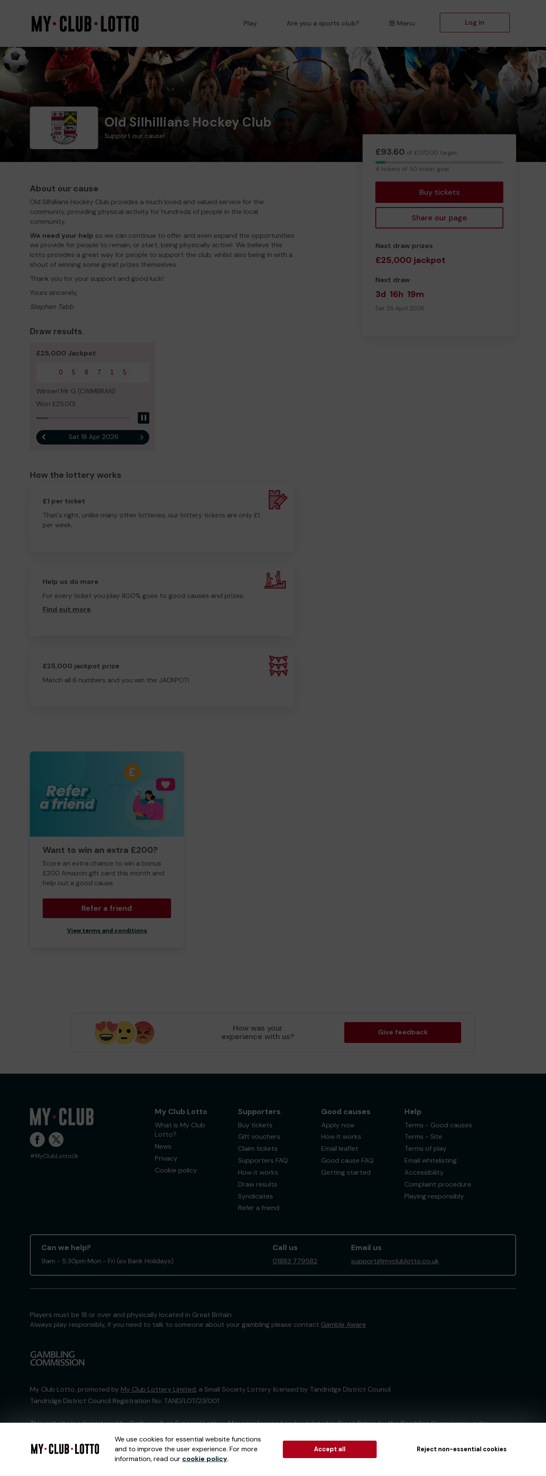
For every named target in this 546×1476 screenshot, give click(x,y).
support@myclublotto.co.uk (395, 1261)
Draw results (257, 1184)
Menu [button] (402, 23)
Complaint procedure (437, 1184)
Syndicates (255, 1196)
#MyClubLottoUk (54, 1156)
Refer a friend (106, 909)
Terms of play (425, 1148)
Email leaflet (339, 1148)
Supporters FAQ (263, 1160)
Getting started (346, 1172)
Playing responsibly (434, 1196)
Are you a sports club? (323, 23)
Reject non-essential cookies (462, 1449)
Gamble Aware (343, 1324)
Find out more (67, 609)
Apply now (337, 1125)
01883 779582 (295, 1261)
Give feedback (403, 1032)
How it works (258, 1172)
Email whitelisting (430, 1160)
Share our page (439, 218)
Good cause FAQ (347, 1160)
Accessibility (424, 1172)
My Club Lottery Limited (158, 1389)
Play (250, 23)
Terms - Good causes (438, 1125)
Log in (475, 22)
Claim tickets (258, 1148)
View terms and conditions (107, 931)
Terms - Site (423, 1136)
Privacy (166, 1158)
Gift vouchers (259, 1136)
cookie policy (204, 1458)
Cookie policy (176, 1170)
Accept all (330, 1449)
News (163, 1146)
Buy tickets (439, 192)
